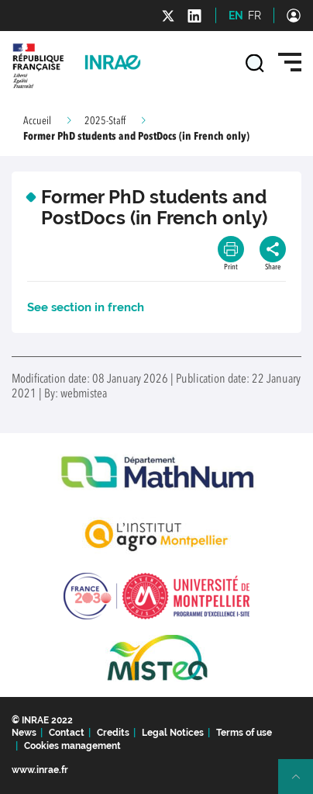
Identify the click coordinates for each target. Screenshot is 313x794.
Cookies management (72, 745)
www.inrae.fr (40, 770)
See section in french (85, 307)
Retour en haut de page (302, 783)
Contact (66, 732)
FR (254, 15)
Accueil (37, 121)
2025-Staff (105, 121)
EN (236, 15)
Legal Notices (173, 732)
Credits (113, 732)
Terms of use (244, 732)
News (24, 732)
